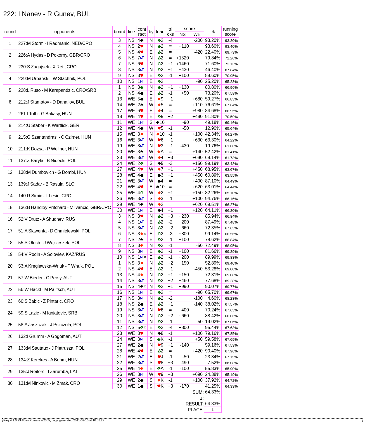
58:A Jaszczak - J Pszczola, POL (50, 324)
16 (119, 140)
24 (119, 163)
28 (119, 175)
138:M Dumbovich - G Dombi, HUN (52, 172)
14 (119, 104)
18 (119, 116)
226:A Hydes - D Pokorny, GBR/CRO (54, 55)
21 (119, 181)
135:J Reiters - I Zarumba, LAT (48, 371)
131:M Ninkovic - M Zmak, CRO (49, 383)
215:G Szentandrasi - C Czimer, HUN (54, 137)
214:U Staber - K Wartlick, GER (48, 125)
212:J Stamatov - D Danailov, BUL (51, 102)
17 (119, 110)
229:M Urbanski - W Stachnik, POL (52, 78)
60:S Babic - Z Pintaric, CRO (46, 301)
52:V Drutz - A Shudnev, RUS (46, 219)
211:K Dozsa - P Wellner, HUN (48, 149)
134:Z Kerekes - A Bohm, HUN (48, 359)
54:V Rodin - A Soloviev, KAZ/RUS (51, 254)
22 (119, 186)
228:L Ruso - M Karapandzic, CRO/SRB (57, 90)
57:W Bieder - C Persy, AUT (45, 277)
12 (119, 128)
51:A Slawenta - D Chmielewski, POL (54, 231)
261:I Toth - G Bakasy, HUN (45, 113)
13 (119, 99)
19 (119, 145)
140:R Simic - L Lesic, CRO (45, 195)
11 (119, 122)
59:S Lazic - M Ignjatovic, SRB (47, 313)
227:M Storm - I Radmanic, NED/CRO (55, 43)
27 (119, 169)
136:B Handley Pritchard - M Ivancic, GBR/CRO (65, 207)
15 (119, 134)
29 (119, 204)
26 (119, 198)
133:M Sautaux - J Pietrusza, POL (51, 348)
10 (119, 81)
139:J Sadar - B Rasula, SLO (46, 184)
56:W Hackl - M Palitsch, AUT (47, 289)
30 (119, 210)
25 (119, 192)
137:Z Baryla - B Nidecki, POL (47, 160)
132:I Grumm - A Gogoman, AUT (50, 336)
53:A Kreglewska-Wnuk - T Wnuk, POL (56, 266)
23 (119, 157)
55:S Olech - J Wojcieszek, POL (49, 242)
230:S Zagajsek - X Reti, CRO (47, 66)
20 (119, 151)
